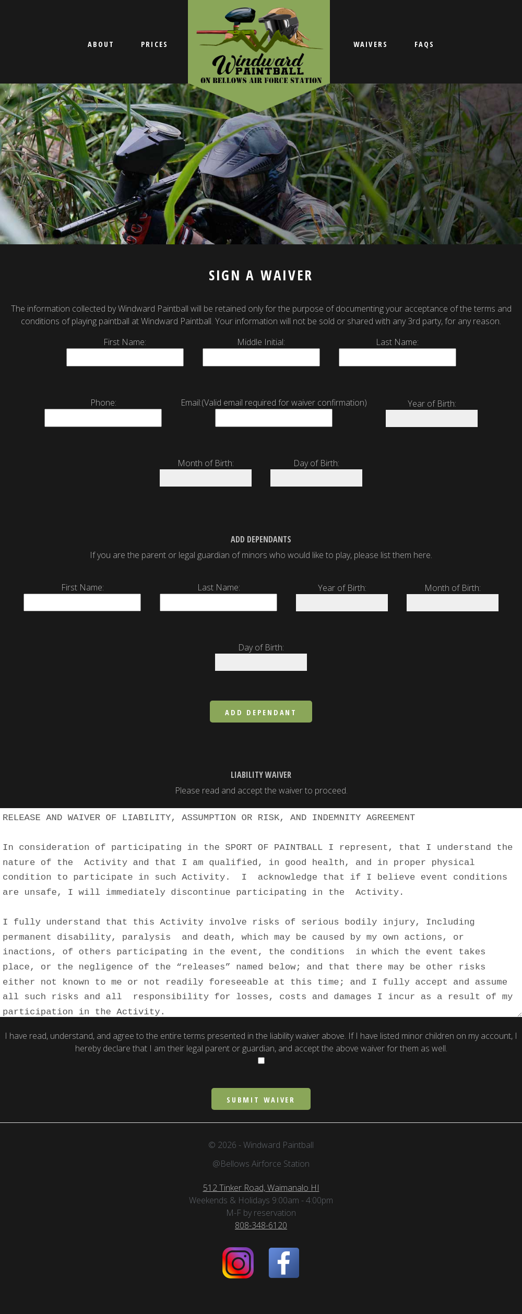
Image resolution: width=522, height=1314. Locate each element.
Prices (154, 44)
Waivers (370, 44)
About (101, 44)
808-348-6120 (261, 1225)
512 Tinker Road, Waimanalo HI (261, 1187)
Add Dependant (261, 712)
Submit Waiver (261, 1100)
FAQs (424, 44)
